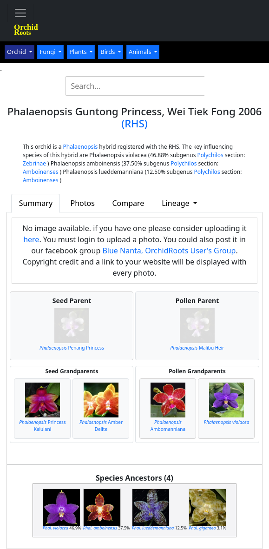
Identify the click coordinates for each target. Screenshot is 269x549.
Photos (83, 203)
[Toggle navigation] (20, 13)
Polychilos (210, 155)
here (31, 239)
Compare (128, 203)
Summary (35, 203)
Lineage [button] (176, 203)
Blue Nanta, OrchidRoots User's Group (169, 250)
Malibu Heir (197, 347)
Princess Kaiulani (42, 425)
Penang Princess (71, 347)
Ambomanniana (168, 425)
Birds (108, 51)
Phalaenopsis (80, 147)
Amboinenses (41, 172)
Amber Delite (101, 425)
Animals (141, 51)
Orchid (17, 51)
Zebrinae (34, 163)
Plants (78, 51)
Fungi (48, 51)
